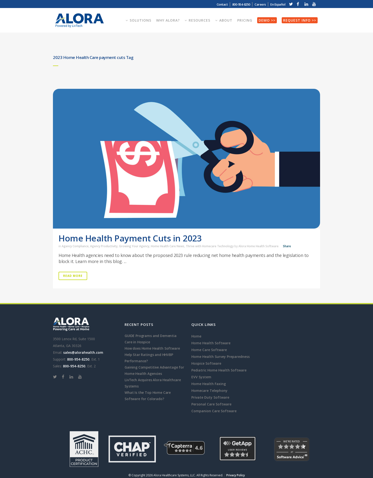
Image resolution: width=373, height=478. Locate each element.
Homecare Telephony (209, 390)
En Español (277, 4)
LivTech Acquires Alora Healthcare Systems (153, 383)
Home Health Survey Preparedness (220, 356)
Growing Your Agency (134, 246)
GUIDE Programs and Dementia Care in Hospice (151, 338)
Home (196, 336)
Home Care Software (209, 349)
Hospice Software (206, 363)
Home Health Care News (167, 246)
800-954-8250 (241, 4)
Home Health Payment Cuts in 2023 (130, 238)
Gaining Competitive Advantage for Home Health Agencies (154, 370)
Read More (73, 276)
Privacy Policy (235, 475)
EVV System (201, 377)
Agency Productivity (104, 246)
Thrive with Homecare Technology (210, 246)
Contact (222, 4)
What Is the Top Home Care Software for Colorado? (148, 395)
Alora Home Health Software (258, 246)
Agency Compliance (75, 246)
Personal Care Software (211, 404)
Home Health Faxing (208, 383)
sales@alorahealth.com (83, 352)
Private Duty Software (210, 397)
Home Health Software (210, 343)
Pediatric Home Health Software (218, 370)
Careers (260, 4)
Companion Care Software (214, 411)
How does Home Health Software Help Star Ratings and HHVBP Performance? (152, 354)
